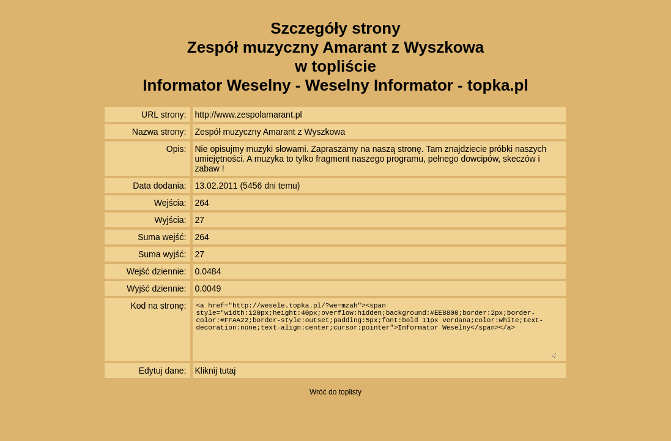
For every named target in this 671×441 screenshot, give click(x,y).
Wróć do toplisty (335, 392)
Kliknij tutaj (215, 370)
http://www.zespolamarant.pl (248, 114)
